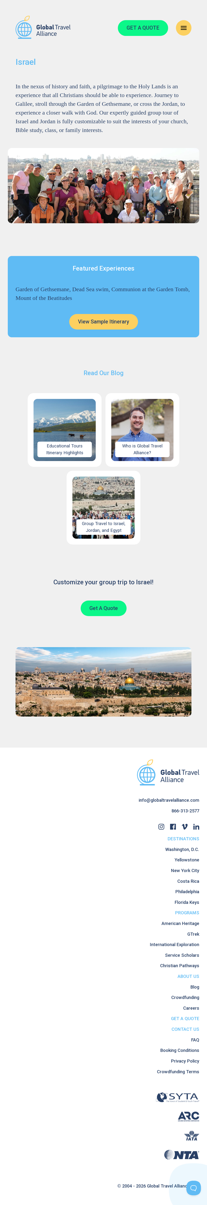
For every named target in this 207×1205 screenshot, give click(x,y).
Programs (187, 912)
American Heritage (180, 923)
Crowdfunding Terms (178, 1071)
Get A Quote (103, 608)
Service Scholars (182, 955)
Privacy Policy (185, 1061)
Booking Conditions (179, 1050)
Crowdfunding (185, 997)
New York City (185, 870)
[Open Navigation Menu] (183, 28)
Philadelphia (187, 891)
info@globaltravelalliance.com (169, 800)
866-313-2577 (185, 810)
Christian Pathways (179, 965)
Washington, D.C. (182, 849)
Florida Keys (187, 902)
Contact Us (185, 1029)
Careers (191, 1008)
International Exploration (174, 944)
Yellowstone (187, 859)
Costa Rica (188, 881)
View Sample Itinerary (103, 322)
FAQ (195, 1039)
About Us (188, 976)
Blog (194, 987)
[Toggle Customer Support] (193, 1188)
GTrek (193, 934)
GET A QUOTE (143, 28)
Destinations (183, 838)
